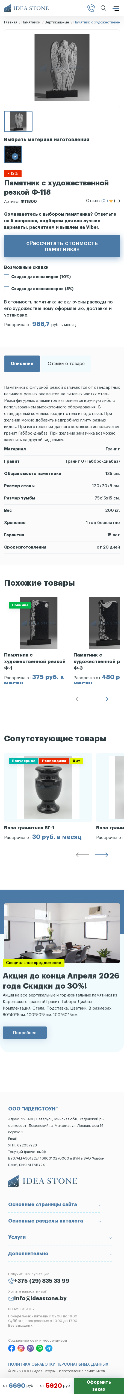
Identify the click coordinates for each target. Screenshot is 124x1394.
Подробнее (24, 1032)
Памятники (31, 22)
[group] (38, 640)
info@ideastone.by (40, 1298)
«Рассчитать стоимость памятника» (62, 246)
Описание (22, 364)
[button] (82, 700)
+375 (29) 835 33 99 (41, 1281)
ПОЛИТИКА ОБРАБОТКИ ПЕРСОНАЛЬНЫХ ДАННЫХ (58, 1364)
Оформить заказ (99, 1386)
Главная (10, 22)
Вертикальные (57, 22)
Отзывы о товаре (66, 364)
